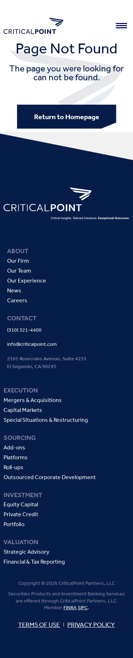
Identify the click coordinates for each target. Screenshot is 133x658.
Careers (17, 301)
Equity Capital (21, 505)
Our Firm (18, 261)
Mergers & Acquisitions (33, 400)
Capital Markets (23, 410)
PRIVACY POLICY (91, 624)
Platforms (16, 458)
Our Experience (26, 281)
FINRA (70, 608)
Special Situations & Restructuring (46, 420)
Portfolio (14, 525)
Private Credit (21, 515)
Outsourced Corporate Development (50, 477)
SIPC (83, 608)
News (14, 291)
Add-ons (14, 448)
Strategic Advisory (26, 552)
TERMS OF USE (39, 624)
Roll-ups (13, 468)
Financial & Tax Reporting (34, 562)
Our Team (19, 271)
